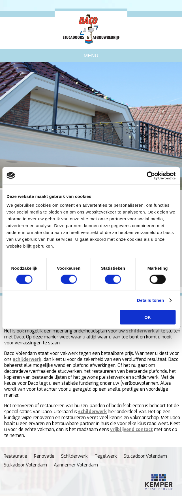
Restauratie (15, 456)
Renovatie (44, 456)
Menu (91, 55)
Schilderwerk (74, 456)
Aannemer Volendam (76, 465)
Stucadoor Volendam (145, 456)
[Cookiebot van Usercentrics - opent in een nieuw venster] (150, 175)
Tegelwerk (106, 456)
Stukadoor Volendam (25, 465)
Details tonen (150, 300)
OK (147, 317)
